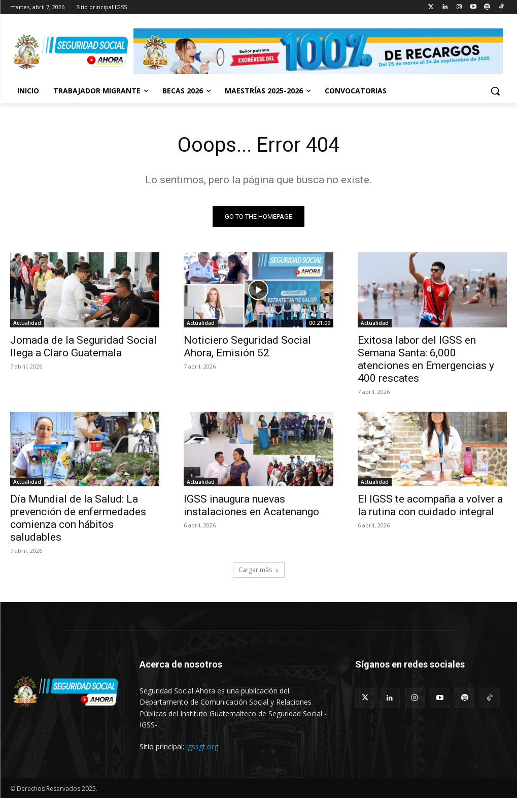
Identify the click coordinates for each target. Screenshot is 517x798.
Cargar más (258, 570)
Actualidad (27, 322)
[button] (495, 91)
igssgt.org (202, 746)
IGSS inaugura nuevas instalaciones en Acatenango (251, 505)
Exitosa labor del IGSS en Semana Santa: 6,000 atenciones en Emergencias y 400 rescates (426, 359)
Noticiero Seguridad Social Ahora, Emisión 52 (247, 346)
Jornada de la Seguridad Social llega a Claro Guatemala (83, 346)
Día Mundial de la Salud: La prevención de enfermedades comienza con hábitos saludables (78, 518)
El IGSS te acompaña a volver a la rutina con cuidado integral (430, 505)
